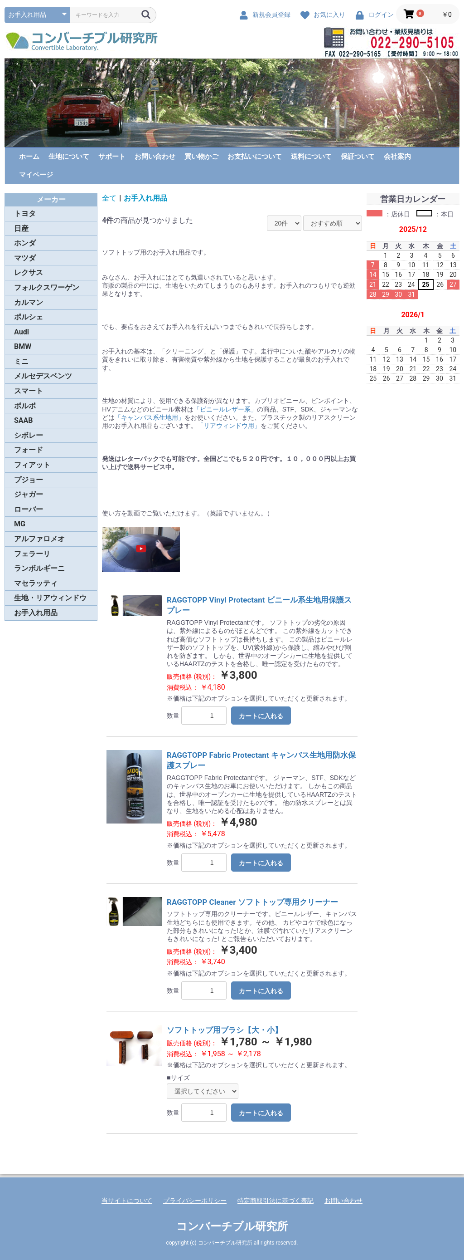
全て (109, 198)
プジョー (28, 480)
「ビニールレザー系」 (225, 409)
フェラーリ (32, 553)
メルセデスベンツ (43, 376)
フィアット (32, 465)
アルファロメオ (39, 538)
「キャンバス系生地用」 (149, 417)
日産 (21, 228)
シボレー (28, 435)
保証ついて (358, 156)
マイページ (36, 175)
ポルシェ (28, 317)
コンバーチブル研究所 (232, 1226)
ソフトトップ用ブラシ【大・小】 (224, 1029)
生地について (68, 156)
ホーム (29, 156)
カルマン (28, 302)
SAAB (23, 420)
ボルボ (25, 406)
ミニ (21, 361)
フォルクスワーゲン (46, 287)
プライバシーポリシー (195, 1200)
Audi (21, 332)
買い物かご (201, 156)
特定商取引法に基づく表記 (275, 1200)
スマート (28, 391)
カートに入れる (261, 716)
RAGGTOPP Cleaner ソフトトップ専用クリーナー (252, 902)
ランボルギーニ (39, 568)
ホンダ (25, 243)
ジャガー (28, 494)
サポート (112, 156)
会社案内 (397, 156)
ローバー (28, 509)
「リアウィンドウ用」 (229, 425)
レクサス (28, 272)
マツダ (25, 258)
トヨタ (25, 213)
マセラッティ (36, 583)
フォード (28, 450)
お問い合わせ (155, 156)
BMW (22, 346)
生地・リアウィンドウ (50, 597)
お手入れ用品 (36, 612)
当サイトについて (127, 1200)
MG (19, 524)
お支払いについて (254, 156)
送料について (311, 156)
